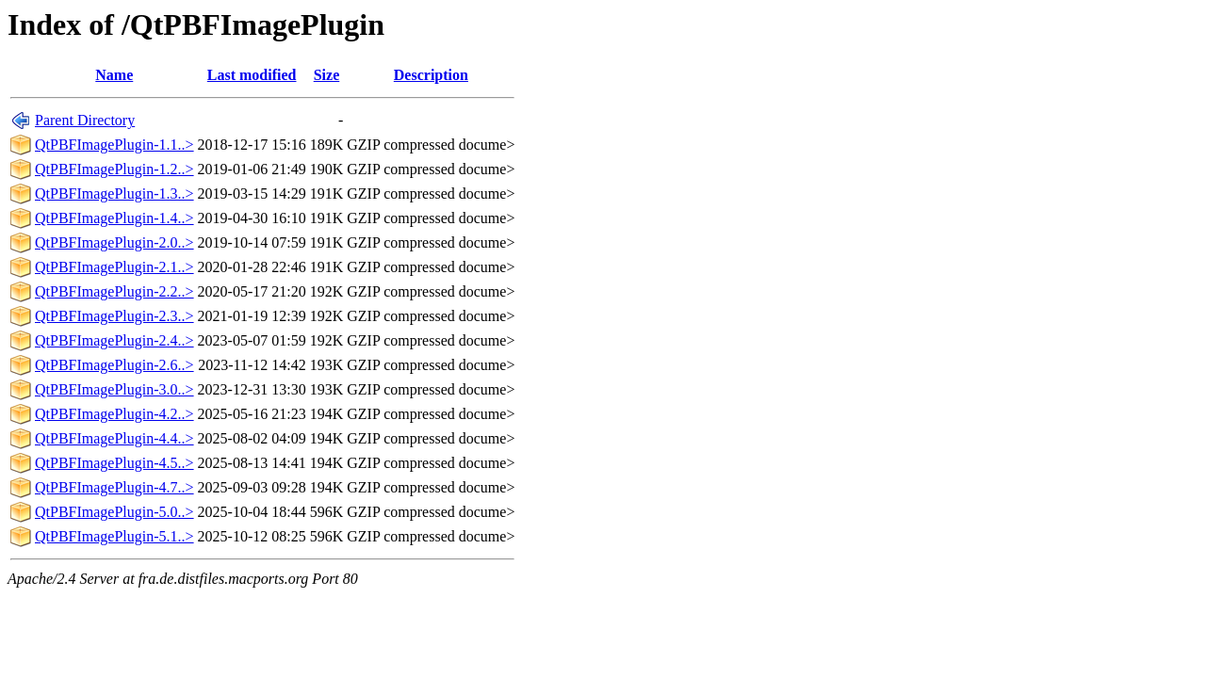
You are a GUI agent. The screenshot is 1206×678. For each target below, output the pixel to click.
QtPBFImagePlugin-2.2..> (114, 291)
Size (327, 75)
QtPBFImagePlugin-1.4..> (114, 218)
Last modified (252, 75)
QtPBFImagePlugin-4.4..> (114, 438)
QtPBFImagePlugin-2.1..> (114, 267)
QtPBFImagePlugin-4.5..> (114, 463)
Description (431, 75)
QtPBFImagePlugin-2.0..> (114, 242)
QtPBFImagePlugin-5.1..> (114, 536)
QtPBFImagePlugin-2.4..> (114, 340)
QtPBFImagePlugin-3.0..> (114, 389)
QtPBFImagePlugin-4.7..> (114, 487)
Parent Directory (85, 120)
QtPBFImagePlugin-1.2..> (114, 169)
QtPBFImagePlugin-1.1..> (114, 145)
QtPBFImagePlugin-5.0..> (114, 512)
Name (114, 75)
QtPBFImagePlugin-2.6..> (114, 365)
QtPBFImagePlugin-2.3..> (114, 316)
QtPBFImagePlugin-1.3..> (114, 194)
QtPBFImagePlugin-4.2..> (114, 414)
